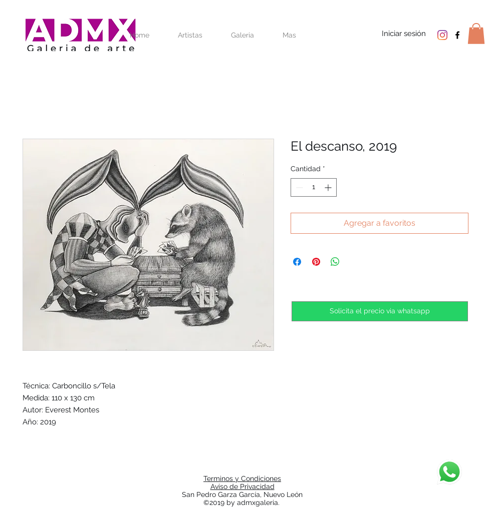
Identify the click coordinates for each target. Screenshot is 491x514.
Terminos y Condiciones (242, 478)
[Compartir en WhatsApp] (335, 262)
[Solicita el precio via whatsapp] (380, 311)
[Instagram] (442, 35)
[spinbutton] (314, 187)
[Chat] (449, 472)
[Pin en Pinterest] (316, 262)
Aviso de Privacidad (242, 486)
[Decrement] (298, 187)
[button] (476, 33)
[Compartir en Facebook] (297, 262)
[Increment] (329, 187)
